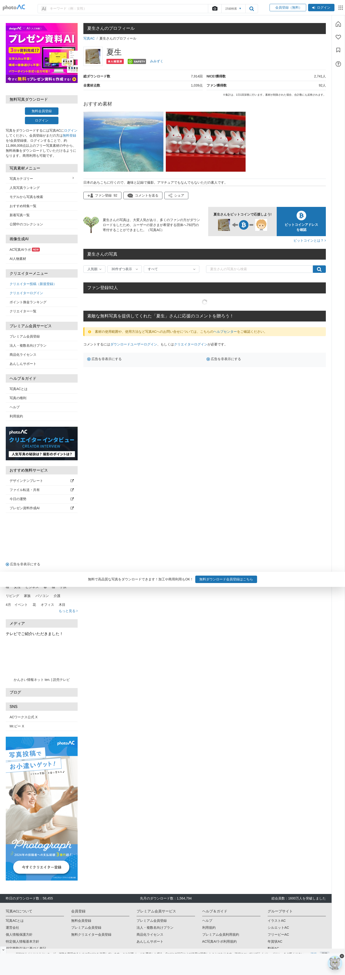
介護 (57, 596)
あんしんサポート (23, 364)
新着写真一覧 (20, 215)
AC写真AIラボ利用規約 (219, 941)
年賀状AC (275, 941)
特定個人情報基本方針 (22, 941)
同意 (325, 948)
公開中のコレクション (26, 224)
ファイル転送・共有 (42, 490)
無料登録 (69, 135)
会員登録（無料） (288, 7)
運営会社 (12, 927)
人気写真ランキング (25, 188)
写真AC (89, 38)
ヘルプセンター (225, 331)
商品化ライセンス (23, 354)
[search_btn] (251, 8)
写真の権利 (18, 398)
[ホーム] (338, 24)
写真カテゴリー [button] (42, 178)
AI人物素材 (18, 259)
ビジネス (32, 587)
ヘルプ (15, 407)
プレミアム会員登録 (25, 336)
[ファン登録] (338, 37)
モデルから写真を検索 (26, 197)
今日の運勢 (42, 499)
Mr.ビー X (17, 726)
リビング (12, 596)
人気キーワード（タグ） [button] (42, 578)
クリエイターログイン (26, 293)
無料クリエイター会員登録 (91, 934)
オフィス (47, 605)
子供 (63, 587)
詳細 (313, 948)
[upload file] (214, 8)
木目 (62, 605)
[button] (176, 195)
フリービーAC (278, 934)
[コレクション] (338, 50)
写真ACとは (19, 389)
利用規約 (16, 416)
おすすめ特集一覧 (23, 206)
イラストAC (277, 920)
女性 (17, 587)
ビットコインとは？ (309, 240)
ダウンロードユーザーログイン (133, 344)
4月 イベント (17, 605)
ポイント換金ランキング (28, 302)
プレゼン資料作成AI (42, 508)
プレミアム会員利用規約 (220, 934)
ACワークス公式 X (24, 717)
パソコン (42, 596)
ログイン (321, 7)
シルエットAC (278, 927)
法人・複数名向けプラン (28, 345)
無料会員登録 (42, 111)
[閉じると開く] (3, 949)
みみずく (156, 61)
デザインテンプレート (42, 481)
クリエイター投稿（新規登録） (33, 284)
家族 (27, 596)
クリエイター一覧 (23, 311)
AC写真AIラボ (25, 249)
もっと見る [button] (68, 611)
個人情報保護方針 (19, 934)
